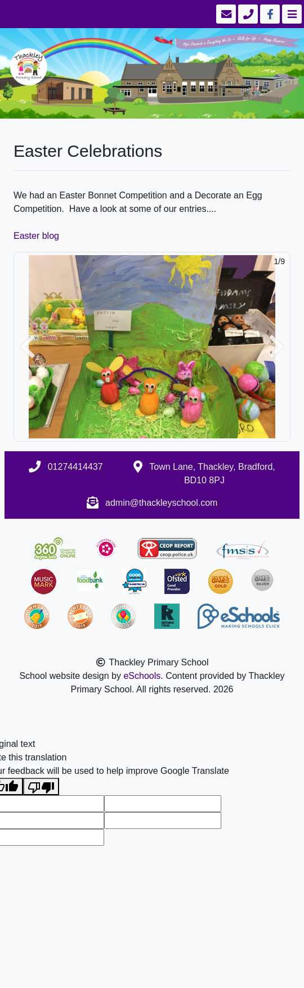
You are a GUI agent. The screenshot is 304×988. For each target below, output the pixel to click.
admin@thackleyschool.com (161, 502)
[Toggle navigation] (291, 14)
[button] (28, 347)
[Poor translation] (41, 786)
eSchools (141, 676)
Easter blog (36, 236)
